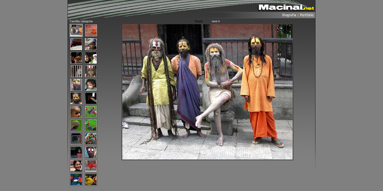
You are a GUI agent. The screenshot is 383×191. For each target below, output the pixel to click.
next (216, 21)
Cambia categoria (81, 21)
